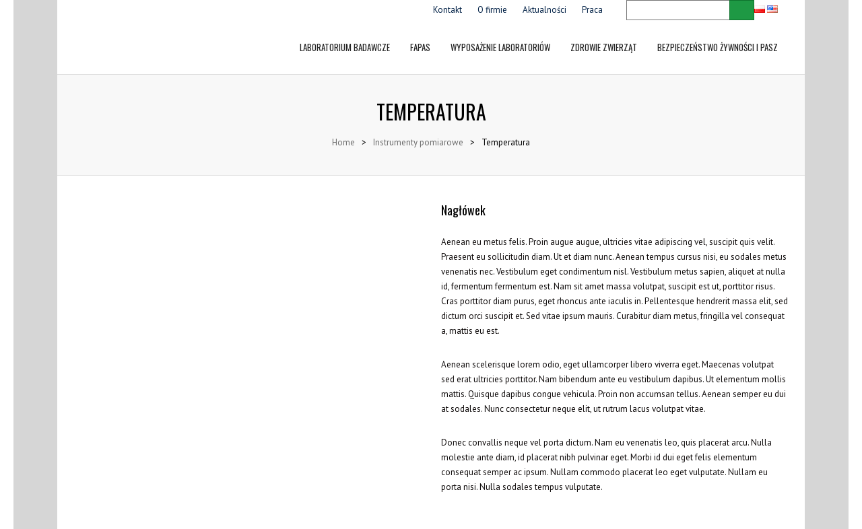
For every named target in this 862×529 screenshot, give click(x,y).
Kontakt (447, 9)
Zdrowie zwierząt (603, 37)
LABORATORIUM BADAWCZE (345, 37)
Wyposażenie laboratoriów (500, 37)
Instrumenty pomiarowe (418, 142)
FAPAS (420, 37)
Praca (592, 9)
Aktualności (544, 9)
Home (343, 142)
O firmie (492, 9)
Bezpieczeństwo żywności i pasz (717, 37)
